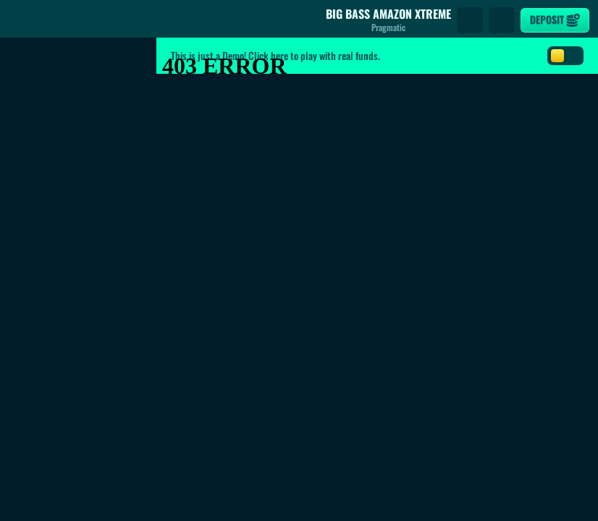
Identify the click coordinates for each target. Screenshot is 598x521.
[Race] (502, 20)
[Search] (470, 20)
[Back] (22, 20)
